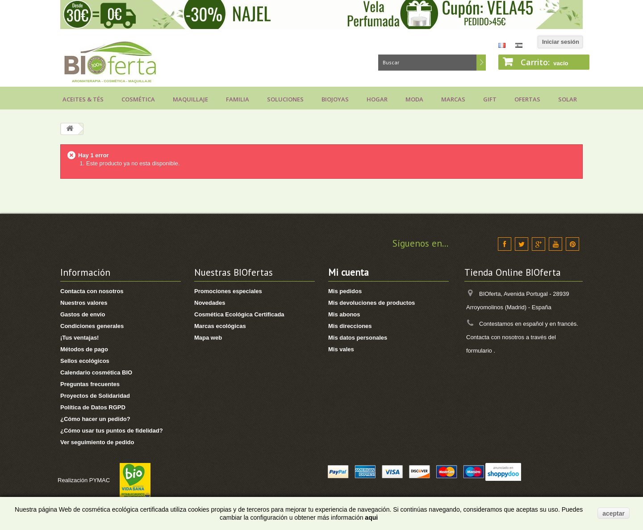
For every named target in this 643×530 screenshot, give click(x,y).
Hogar (377, 99)
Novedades (209, 302)
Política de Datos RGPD (92, 407)
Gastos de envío (82, 314)
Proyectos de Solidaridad (95, 395)
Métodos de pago (84, 349)
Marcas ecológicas (220, 326)
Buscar (481, 63)
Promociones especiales (228, 291)
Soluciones (285, 99)
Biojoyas (335, 99)
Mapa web (208, 337)
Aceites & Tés (83, 99)
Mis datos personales (357, 337)
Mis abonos (344, 314)
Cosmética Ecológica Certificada (239, 314)
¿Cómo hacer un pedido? (95, 419)
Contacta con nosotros (92, 291)
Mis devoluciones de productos (371, 302)
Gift (490, 99)
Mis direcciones (350, 326)
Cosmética (138, 99)
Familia (237, 99)
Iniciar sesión (560, 41)
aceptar (613, 513)
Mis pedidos (345, 291)
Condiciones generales (92, 326)
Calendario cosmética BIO (96, 372)
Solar (567, 99)
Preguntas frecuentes (90, 384)
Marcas (453, 99)
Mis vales (341, 349)
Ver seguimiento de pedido (97, 442)
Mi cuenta (348, 272)
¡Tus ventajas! (79, 337)
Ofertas (527, 99)
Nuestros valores (84, 302)
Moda (414, 99)
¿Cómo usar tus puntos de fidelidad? (111, 430)
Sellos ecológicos (84, 361)
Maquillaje (190, 99)
